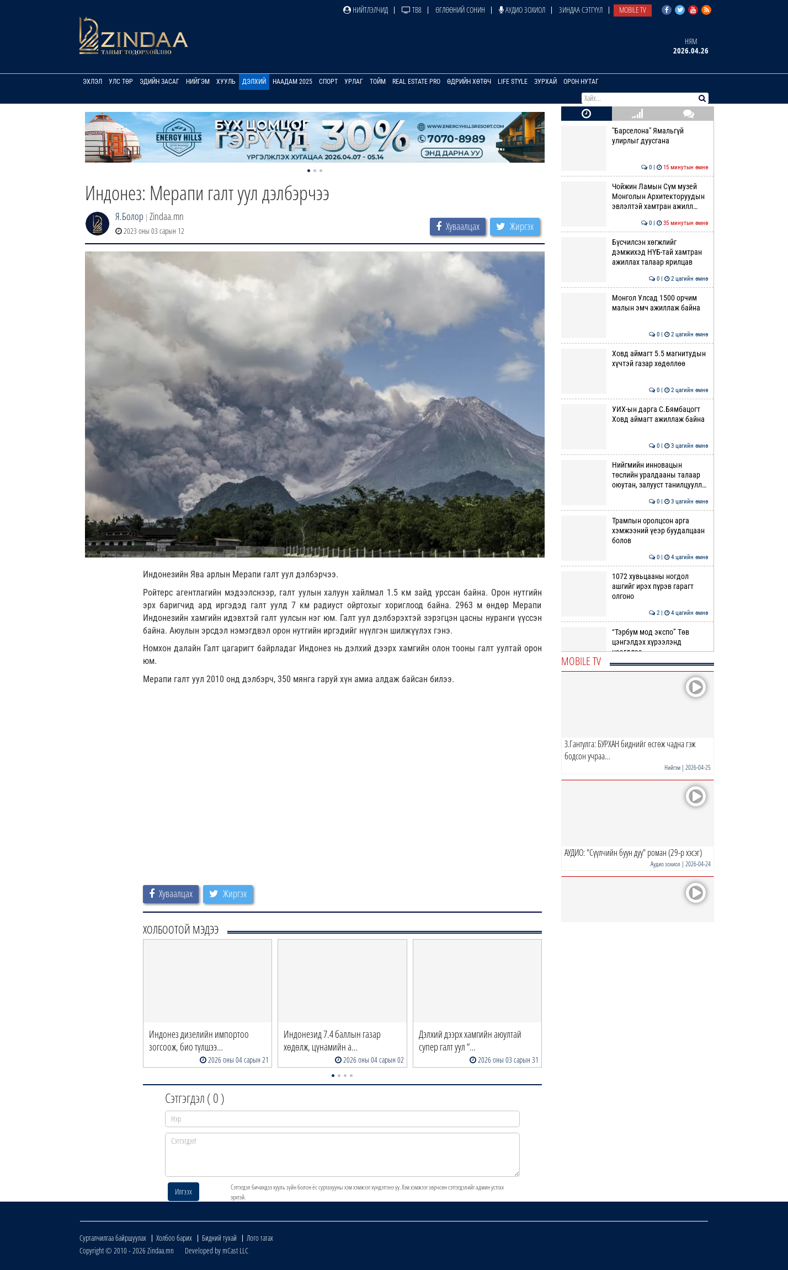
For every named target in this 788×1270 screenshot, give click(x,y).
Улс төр (121, 81)
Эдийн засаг (159, 81)
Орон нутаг (581, 81)
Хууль (226, 81)
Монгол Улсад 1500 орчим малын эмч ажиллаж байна (635, 303)
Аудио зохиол (522, 9)
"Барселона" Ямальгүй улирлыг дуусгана (635, 136)
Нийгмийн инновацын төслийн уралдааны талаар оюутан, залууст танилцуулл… (635, 475)
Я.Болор (129, 216)
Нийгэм (198, 81)
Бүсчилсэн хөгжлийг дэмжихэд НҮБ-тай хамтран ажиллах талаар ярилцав (635, 252)
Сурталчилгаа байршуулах (112, 1238)
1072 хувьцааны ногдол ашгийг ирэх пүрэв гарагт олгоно (635, 586)
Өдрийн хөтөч (469, 81)
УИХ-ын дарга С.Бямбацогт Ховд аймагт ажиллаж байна (635, 414)
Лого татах (260, 1238)
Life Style (513, 81)
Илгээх (183, 1191)
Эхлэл (92, 81)
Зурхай (545, 81)
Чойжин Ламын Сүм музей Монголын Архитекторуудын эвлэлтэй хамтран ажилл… (635, 196)
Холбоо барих (174, 1238)
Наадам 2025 (292, 81)
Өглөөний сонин (460, 9)
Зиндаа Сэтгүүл (581, 9)
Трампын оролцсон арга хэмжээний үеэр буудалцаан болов (635, 531)
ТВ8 (412, 9)
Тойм (378, 81)
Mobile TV (632, 9)
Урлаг (353, 81)
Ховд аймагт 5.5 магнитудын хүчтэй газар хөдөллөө (635, 358)
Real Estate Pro (416, 81)
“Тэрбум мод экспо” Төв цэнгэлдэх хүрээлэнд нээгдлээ (635, 642)
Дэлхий (254, 81)
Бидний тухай (219, 1238)
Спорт (328, 81)
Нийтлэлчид (365, 9)
